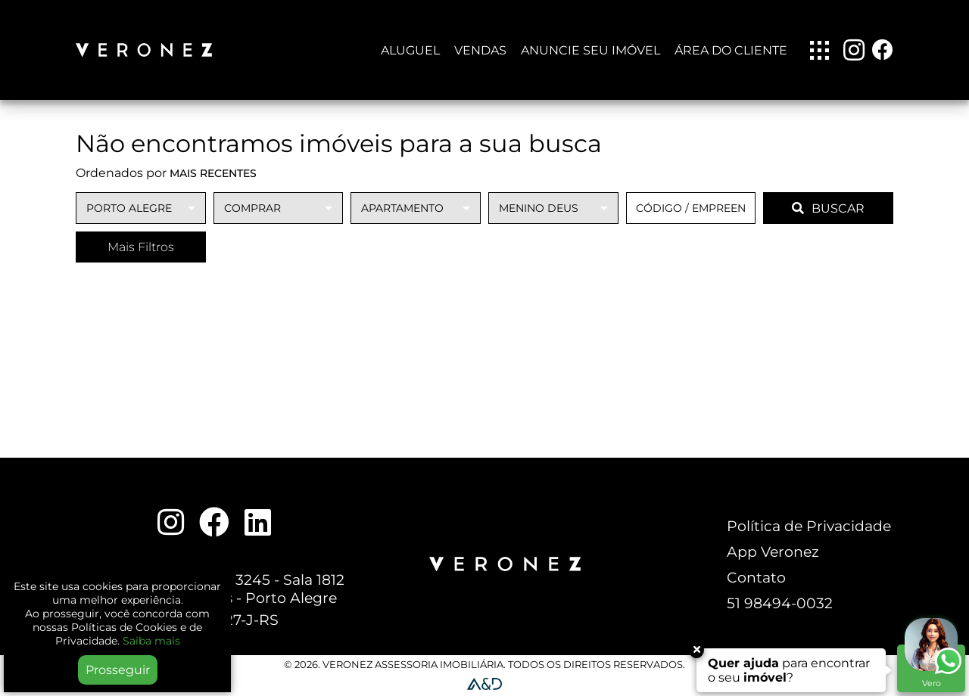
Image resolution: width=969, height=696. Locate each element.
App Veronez (773, 551)
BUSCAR (828, 208)
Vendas (480, 50)
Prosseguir (118, 670)
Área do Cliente (731, 50)
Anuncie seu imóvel (590, 50)
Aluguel (410, 50)
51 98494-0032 (780, 603)
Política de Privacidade (809, 526)
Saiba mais (151, 641)
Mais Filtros (140, 247)
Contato (756, 577)
